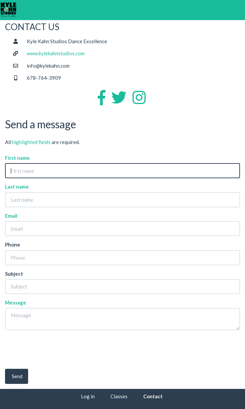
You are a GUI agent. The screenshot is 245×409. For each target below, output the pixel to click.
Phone (12, 245)
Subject (14, 274)
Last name (17, 187)
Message (15, 302)
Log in (88, 396)
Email (11, 216)
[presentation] (56, 348)
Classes (119, 396)
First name (17, 158)
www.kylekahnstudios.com (56, 53)
